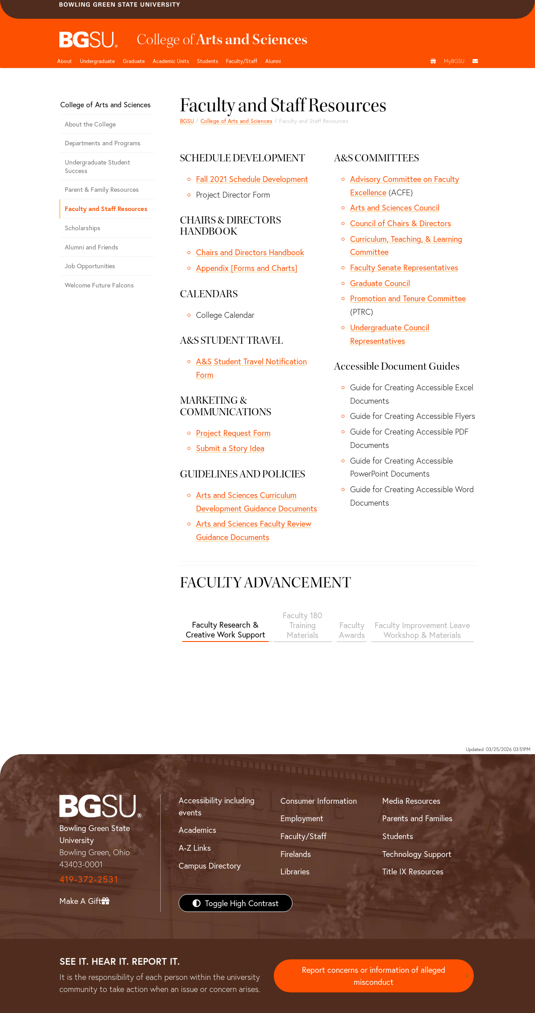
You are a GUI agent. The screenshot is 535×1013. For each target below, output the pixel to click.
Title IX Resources (412, 871)
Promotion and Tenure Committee (408, 298)
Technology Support (416, 853)
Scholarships (82, 228)
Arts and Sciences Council (394, 207)
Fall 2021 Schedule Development (252, 178)
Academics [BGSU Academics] (197, 829)
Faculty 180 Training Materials (302, 625)
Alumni (273, 60)
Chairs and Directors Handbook (250, 252)
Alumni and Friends (91, 247)
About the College (90, 124)
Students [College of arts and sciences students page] (207, 60)
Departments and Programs (103, 143)
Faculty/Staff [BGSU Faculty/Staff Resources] (303, 836)
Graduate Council (380, 283)
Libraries (294, 871)
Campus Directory (210, 865)
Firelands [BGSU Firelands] (295, 853)
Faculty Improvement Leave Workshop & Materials (422, 630)
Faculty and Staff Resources (106, 208)
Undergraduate (97, 60)
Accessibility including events (217, 806)
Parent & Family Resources (102, 189)
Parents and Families (417, 818)
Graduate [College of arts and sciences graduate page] (134, 60)
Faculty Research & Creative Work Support (225, 629)
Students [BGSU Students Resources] (397, 836)
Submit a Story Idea (230, 448)
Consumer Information (318, 800)
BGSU (187, 120)
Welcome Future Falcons (99, 285)
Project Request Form (233, 432)
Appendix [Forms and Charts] (246, 267)
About (64, 60)
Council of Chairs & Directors (400, 223)
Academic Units (171, 60)
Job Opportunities (90, 266)
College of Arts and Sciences (236, 120)
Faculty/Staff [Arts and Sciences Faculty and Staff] (241, 60)
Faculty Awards (352, 630)
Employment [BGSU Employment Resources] (301, 818)
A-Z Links (195, 847)
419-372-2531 (88, 879)
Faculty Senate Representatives (404, 267)
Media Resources (411, 800)
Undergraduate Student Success (97, 166)
